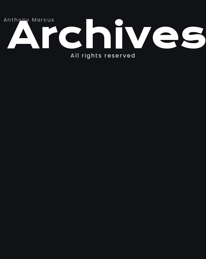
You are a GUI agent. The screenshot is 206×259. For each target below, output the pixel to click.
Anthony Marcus (29, 19)
